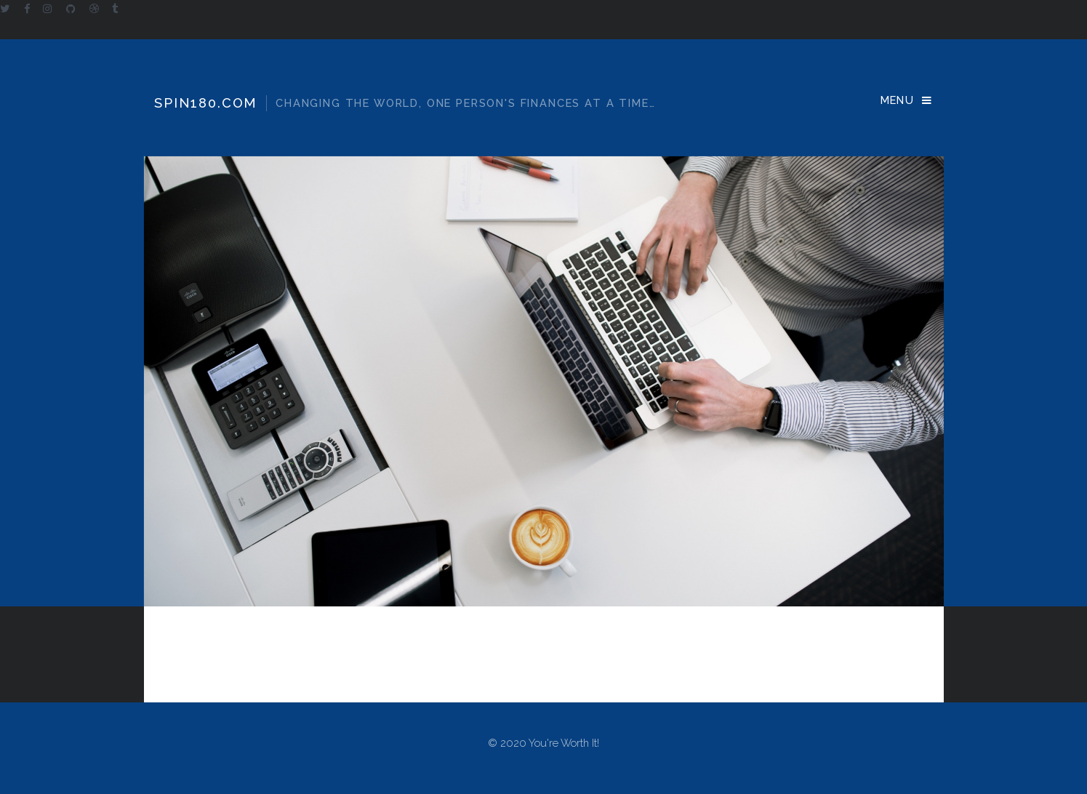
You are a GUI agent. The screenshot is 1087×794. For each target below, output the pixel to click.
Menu (898, 100)
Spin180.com (404, 103)
